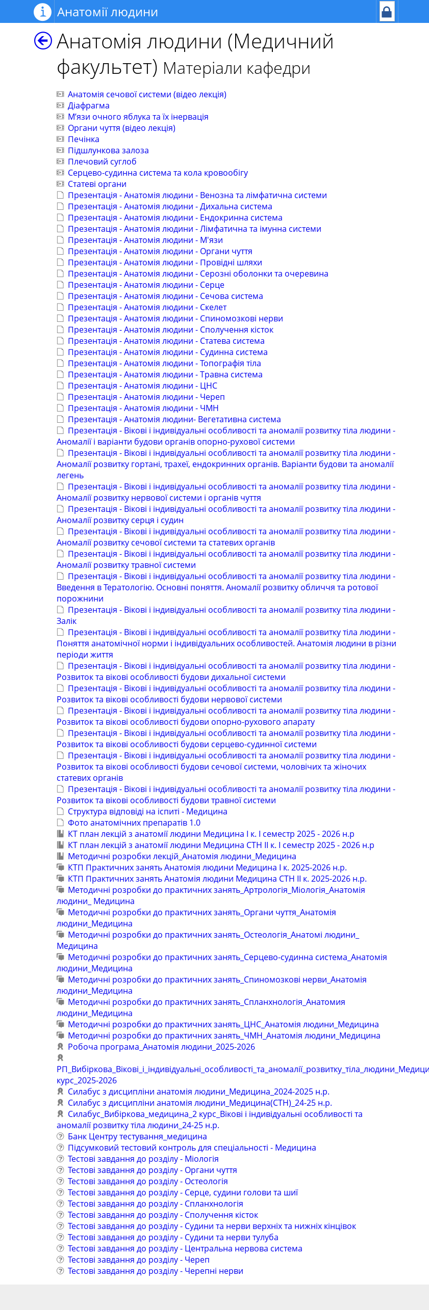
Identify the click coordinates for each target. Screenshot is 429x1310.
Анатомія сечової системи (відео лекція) (147, 94)
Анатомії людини (107, 11)
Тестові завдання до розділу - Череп (139, 1259)
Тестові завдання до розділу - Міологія (143, 1158)
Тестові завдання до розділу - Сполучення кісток (163, 1214)
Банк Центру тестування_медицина (137, 1136)
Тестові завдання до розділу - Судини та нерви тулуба (173, 1237)
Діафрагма (89, 105)
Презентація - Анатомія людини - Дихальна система (170, 206)
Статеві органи (97, 183)
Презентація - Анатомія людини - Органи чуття (160, 251)
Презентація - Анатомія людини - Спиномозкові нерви (175, 318)
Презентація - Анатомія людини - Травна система (165, 374)
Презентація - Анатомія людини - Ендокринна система (175, 217)
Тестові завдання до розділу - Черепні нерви (155, 1270)
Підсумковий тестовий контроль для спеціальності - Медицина (192, 1147)
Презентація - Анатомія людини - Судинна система (168, 352)
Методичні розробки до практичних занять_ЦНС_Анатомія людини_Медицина (223, 1024)
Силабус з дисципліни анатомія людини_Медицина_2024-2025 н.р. (199, 1091)
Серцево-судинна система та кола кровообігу (158, 172)
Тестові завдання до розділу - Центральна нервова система (185, 1248)
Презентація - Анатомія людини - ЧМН (143, 408)
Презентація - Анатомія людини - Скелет (147, 307)
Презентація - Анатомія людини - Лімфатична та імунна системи (194, 228)
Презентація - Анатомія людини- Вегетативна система (174, 419)
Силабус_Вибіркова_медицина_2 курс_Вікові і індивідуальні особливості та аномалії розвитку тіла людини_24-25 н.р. (210, 1119)
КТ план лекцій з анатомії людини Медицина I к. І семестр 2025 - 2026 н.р (211, 833)
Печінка (83, 139)
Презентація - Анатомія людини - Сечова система (165, 296)
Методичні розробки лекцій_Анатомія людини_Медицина (182, 856)
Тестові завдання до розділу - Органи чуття (152, 1170)
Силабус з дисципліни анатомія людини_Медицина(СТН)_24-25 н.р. (200, 1102)
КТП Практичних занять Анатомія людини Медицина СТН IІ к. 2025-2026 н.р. (217, 878)
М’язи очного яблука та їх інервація (138, 116)
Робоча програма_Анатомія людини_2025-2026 (161, 1046)
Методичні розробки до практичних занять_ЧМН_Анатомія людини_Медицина (224, 1035)
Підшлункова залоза (108, 150)
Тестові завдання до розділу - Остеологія (148, 1181)
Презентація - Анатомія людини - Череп (146, 396)
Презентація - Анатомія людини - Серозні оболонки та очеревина (198, 273)
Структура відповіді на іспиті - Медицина (148, 811)
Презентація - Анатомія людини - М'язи (145, 239)
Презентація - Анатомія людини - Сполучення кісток (170, 329)
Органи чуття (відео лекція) (121, 127)
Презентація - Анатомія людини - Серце (146, 284)
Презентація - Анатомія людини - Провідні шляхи (165, 262)
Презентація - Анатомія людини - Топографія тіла (164, 363)
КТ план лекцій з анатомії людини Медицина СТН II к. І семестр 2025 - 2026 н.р (221, 845)
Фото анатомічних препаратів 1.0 (134, 822)
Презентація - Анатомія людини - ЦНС (142, 385)
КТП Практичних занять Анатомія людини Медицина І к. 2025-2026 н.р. (207, 867)
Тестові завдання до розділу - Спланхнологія (155, 1203)
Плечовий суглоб (102, 161)
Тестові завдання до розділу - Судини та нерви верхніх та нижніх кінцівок (212, 1226)
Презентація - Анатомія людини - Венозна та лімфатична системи (197, 195)
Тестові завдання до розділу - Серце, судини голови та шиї (183, 1192)
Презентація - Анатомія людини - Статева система (166, 340)
